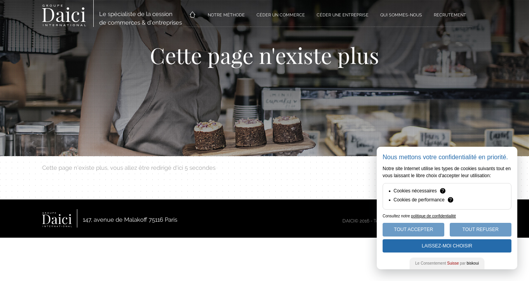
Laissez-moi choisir (447, 246)
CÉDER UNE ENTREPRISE (343, 15)
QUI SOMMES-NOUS (401, 15)
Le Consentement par (447, 263)
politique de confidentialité (433, 216)
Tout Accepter (413, 229)
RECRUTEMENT (450, 15)
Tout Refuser (480, 229)
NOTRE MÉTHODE (226, 15)
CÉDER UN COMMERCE (280, 15)
